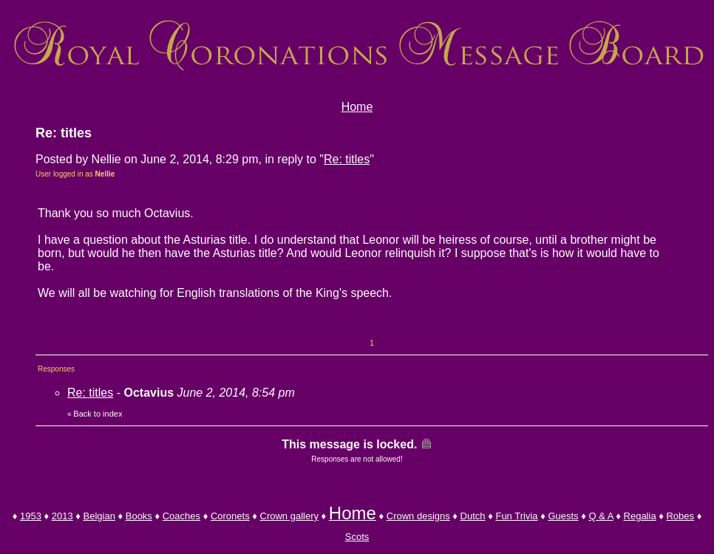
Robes (680, 515)
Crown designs (418, 515)
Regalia (640, 515)
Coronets (230, 515)
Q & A (600, 515)
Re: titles (347, 159)
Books (139, 515)
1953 (30, 515)
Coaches (181, 515)
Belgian (99, 515)
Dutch (473, 515)
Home (357, 106)
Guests (563, 515)
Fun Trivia (516, 515)
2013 (62, 515)
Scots (357, 536)
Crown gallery (289, 515)
